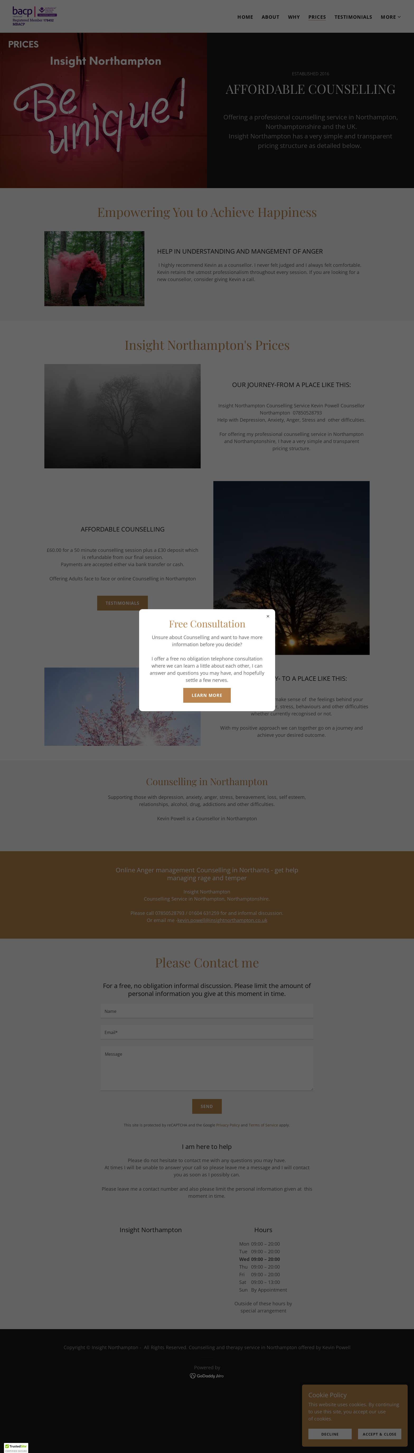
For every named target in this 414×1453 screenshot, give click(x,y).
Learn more (207, 695)
